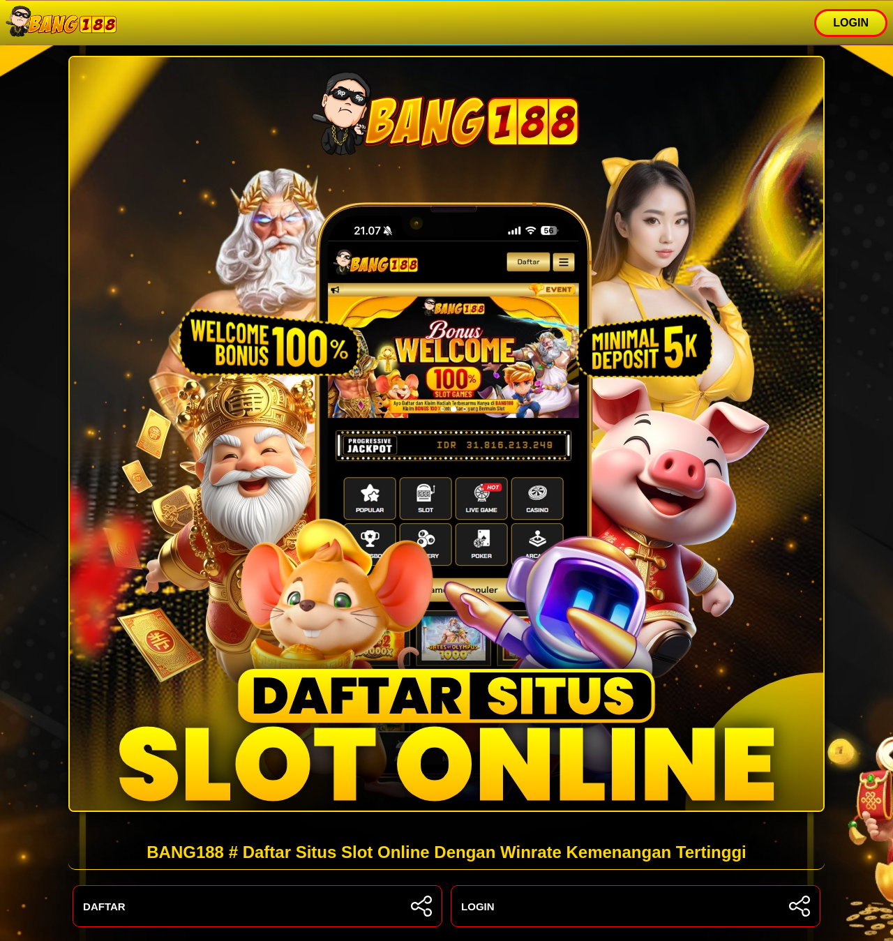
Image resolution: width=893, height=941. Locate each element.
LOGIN (851, 23)
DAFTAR (257, 906)
